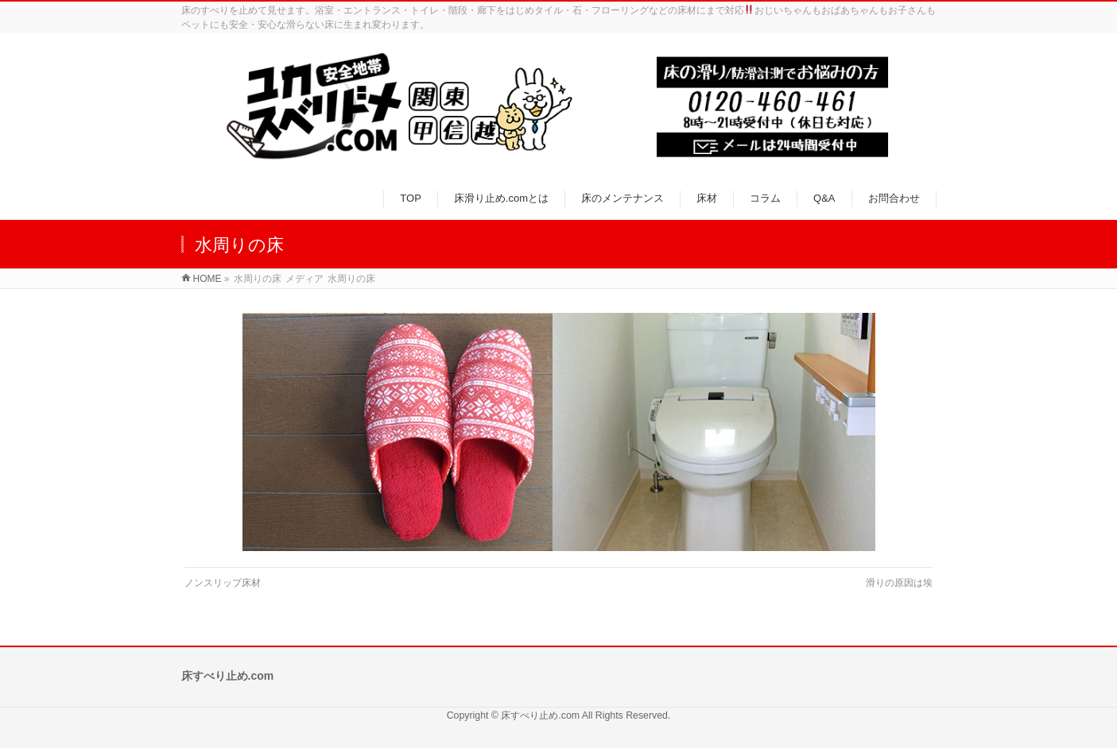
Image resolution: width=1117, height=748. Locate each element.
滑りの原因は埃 (899, 582)
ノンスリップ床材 (222, 582)
